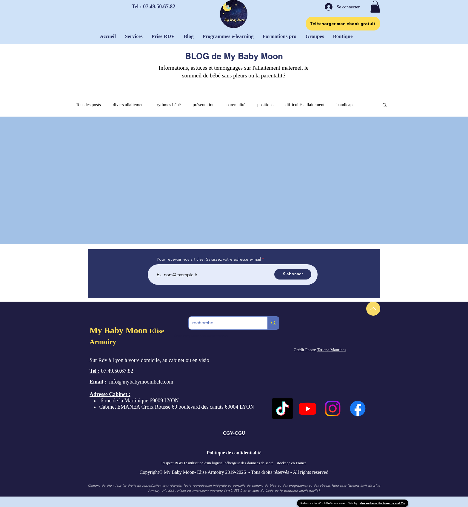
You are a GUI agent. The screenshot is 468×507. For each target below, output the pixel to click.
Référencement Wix (340, 503)
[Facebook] (357, 408)
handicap (344, 104)
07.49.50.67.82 (159, 7)
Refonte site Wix (312, 503)
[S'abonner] (292, 274)
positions (265, 104)
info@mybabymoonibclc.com (141, 382)
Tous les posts (88, 104)
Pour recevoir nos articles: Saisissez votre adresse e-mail (209, 259)
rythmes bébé (169, 104)
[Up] (373, 309)
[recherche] (223, 323)
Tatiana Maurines (331, 350)
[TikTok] (282, 408)
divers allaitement (129, 104)
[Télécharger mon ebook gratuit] (343, 23)
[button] (375, 7)
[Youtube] (307, 408)
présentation (203, 104)
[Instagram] (332, 408)
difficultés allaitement (304, 104)
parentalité (236, 104)
